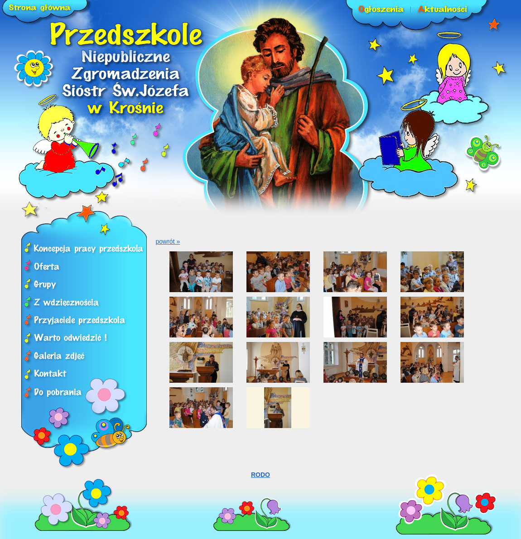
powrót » (168, 241)
